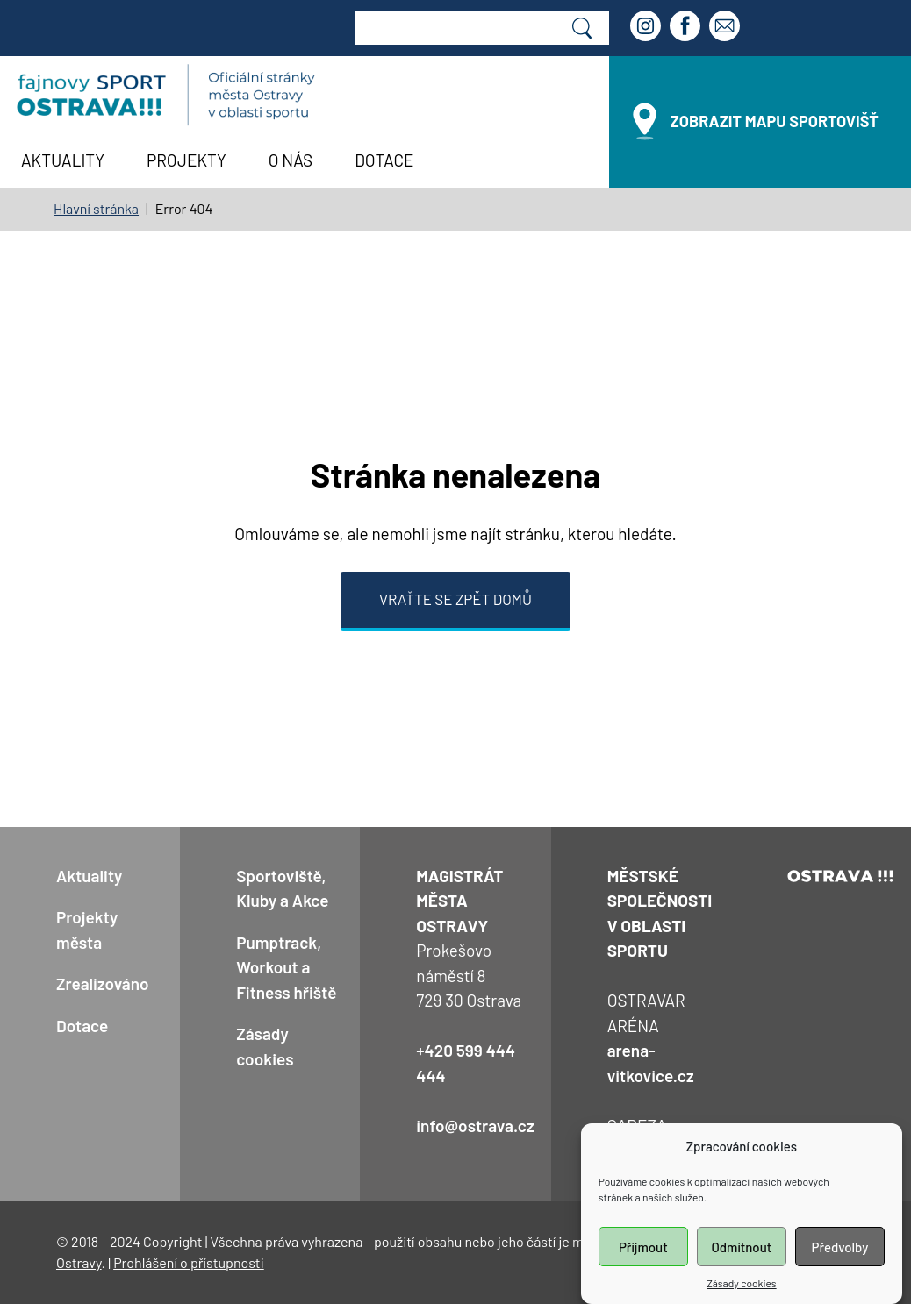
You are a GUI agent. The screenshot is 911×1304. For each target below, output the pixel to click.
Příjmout (643, 1265)
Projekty (186, 160)
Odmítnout (741, 1265)
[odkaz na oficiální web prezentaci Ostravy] (840, 876)
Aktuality (62, 160)
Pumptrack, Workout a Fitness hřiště (286, 967)
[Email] (726, 28)
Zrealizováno (102, 983)
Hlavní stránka (96, 208)
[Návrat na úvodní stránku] (166, 95)
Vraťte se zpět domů (455, 599)
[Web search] (455, 28)
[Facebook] (687, 28)
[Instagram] (647, 28)
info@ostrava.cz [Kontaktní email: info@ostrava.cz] (475, 1125)
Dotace (384, 160)
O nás (290, 160)
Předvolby (840, 1265)
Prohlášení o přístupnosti (188, 1262)
